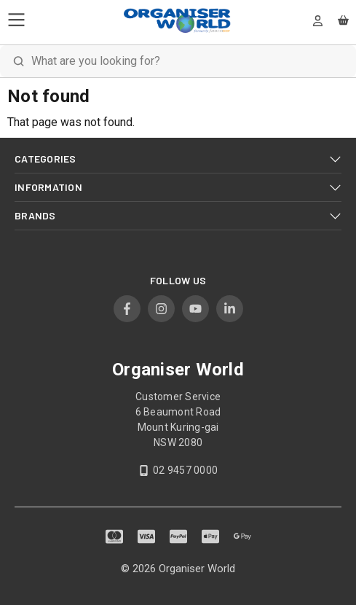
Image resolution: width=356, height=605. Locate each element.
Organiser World (197, 568)
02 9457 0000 (185, 470)
